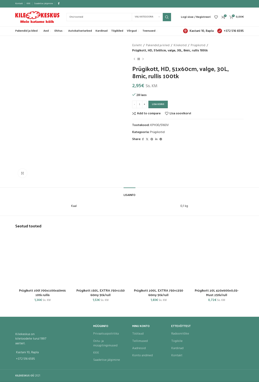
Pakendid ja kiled (157, 45)
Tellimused (140, 341)
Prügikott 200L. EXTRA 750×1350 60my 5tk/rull (158, 292)
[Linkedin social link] (156, 139)
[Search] (119, 17)
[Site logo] (37, 17)
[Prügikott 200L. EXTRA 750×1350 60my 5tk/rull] (158, 259)
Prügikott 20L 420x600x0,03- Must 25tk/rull (216, 292)
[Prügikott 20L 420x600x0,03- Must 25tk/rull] (216, 259)
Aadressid (139, 348)
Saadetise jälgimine (106, 360)
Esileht (137, 45)
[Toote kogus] (139, 104)
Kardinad (177, 348)
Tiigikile (177, 341)
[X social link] (147, 139)
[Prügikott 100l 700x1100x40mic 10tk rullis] (42, 259)
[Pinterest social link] (151, 139)
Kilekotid (180, 45)
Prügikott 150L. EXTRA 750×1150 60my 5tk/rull (100, 292)
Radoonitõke (180, 333)
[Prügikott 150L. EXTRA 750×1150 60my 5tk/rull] (100, 259)
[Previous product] (134, 59)
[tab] (129, 192)
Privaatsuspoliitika (106, 333)
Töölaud (138, 333)
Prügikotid (198, 45)
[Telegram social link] (160, 139)
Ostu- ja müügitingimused (105, 343)
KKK (96, 352)
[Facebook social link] (59, 3)
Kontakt (176, 355)
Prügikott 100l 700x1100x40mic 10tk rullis (42, 292)
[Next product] (143, 59)
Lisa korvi (158, 104)
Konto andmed (142, 355)
